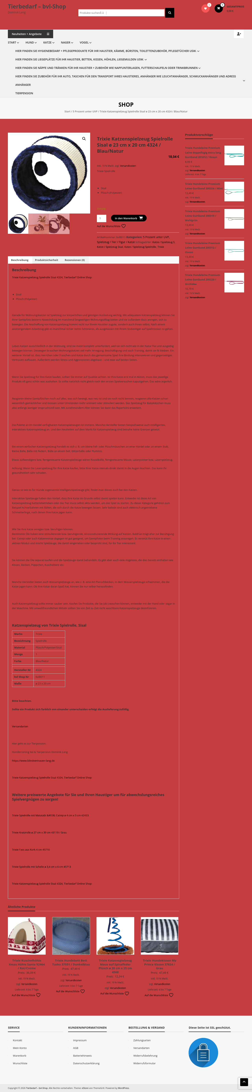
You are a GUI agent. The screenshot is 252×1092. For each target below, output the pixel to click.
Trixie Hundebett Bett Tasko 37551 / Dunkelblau (71, 962)
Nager (65, 42)
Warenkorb (19, 1055)
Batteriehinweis (82, 1055)
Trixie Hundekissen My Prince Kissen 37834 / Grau (159, 964)
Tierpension (24, 93)
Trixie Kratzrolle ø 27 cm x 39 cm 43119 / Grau (39, 832)
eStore (85, 1087)
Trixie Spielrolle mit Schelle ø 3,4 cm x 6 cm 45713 (41, 866)
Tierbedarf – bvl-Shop (37, 6)
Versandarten (20, 726)
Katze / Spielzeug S (163, 242)
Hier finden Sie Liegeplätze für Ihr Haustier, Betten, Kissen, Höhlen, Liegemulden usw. (79, 59)
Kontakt (17, 1040)
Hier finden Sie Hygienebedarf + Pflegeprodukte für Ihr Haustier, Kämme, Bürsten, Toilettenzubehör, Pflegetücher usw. (105, 51)
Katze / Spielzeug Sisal (110, 247)
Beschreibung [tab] (19, 260)
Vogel (84, 42)
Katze (47, 42)
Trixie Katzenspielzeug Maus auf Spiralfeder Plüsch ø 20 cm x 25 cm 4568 (115, 966)
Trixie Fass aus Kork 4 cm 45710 (31, 849)
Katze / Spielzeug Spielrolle (140, 247)
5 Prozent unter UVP (85, 111)
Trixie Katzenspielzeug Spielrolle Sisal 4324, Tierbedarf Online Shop (52, 277)
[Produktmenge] (101, 218)
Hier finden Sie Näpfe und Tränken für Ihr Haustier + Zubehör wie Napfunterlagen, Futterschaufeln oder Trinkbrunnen (106, 68)
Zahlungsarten (142, 1040)
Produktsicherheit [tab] (46, 260)
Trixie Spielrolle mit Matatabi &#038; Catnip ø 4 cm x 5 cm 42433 (50, 815)
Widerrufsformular (144, 1063)
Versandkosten (128, 165)
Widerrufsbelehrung (145, 1055)
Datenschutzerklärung (86, 1063)
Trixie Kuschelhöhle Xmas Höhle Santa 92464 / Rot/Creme (27, 964)
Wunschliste (20, 1063)
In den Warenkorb (126, 218)
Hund (30, 42)
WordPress (123, 1087)
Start (12, 42)
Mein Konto (20, 1048)
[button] (84, 138)
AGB (75, 1048)
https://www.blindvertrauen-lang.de (33, 760)
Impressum (80, 1040)
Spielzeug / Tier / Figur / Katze (116, 242)
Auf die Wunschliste (111, 226)
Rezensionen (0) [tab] (75, 260)
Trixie (161, 247)
